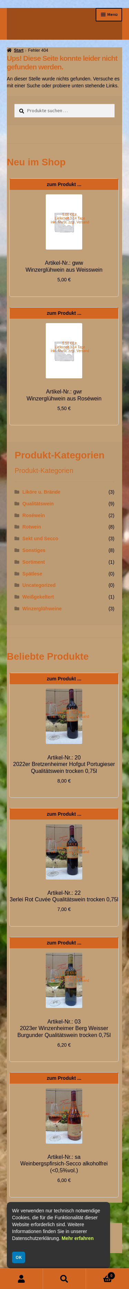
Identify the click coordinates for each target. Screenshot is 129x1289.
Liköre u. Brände (41, 492)
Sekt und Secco (40, 538)
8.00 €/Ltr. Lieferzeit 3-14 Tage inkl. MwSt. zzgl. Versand (70, 1112)
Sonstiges (33, 550)
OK (18, 1257)
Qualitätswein (38, 503)
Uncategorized (38, 585)
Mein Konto (21, 1279)
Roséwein (33, 515)
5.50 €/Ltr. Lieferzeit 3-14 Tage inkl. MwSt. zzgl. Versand (70, 347)
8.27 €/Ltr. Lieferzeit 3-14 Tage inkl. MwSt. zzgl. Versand (70, 976)
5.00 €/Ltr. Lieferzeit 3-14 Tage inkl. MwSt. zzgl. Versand (70, 218)
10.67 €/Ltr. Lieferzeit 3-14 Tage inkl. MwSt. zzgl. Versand (70, 712)
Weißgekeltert (38, 597)
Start (18, 50)
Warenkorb (100, 1274)
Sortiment (33, 562)
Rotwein (31, 527)
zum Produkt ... (64, 184)
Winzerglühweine (42, 608)
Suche (64, 1279)
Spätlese (32, 573)
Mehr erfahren (78, 1238)
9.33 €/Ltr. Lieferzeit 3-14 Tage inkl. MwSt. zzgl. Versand (70, 848)
